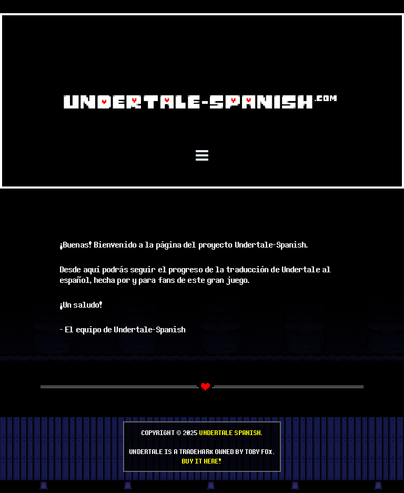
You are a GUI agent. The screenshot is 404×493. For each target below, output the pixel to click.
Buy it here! (201, 461)
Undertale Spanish (230, 432)
